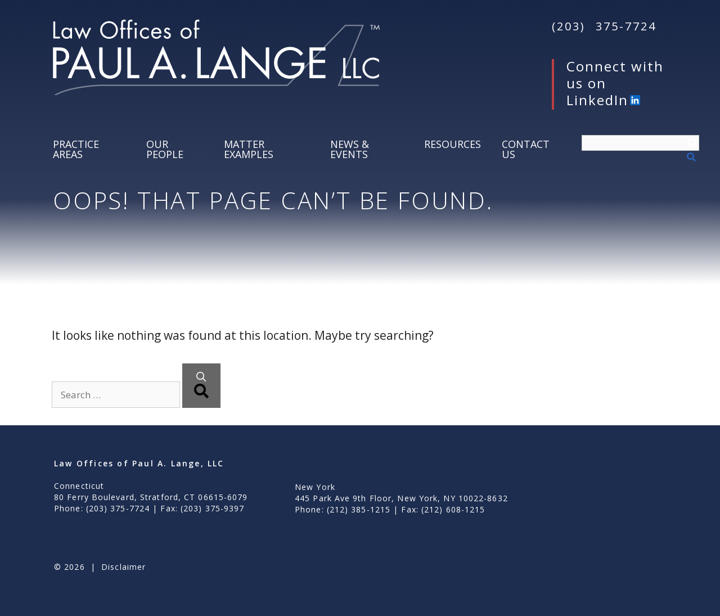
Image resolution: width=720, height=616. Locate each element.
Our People (164, 149)
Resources (452, 144)
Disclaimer (123, 566)
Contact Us (526, 149)
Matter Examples (248, 149)
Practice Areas (76, 149)
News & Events (349, 149)
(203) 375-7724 (604, 26)
